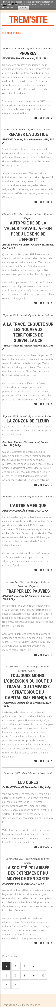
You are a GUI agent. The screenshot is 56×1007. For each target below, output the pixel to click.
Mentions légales (31, 1005)
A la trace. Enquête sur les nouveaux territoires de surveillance (28, 330)
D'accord (23, 8)
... (43, 966)
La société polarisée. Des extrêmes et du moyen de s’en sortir (28, 871)
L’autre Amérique (28, 503)
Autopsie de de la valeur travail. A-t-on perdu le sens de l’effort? (28, 229)
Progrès (28, 53)
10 (43, 975)
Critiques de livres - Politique (37, 48)
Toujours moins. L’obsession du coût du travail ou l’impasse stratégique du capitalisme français (28, 684)
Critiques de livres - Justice (37, 127)
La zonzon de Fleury (28, 418)
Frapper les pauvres (28, 588)
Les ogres (28, 779)
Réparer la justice (28, 132)
